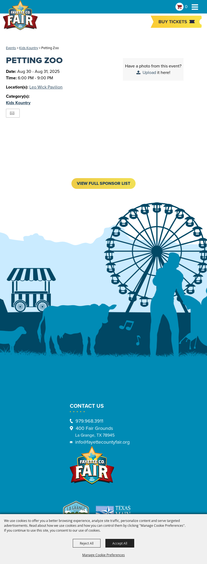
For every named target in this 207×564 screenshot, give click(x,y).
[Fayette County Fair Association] (20, 17)
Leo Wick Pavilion (46, 87)
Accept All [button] (119, 543)
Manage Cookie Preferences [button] (103, 555)
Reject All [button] (87, 543)
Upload (149, 72)
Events (11, 47)
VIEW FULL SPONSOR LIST (103, 183)
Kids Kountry (28, 47)
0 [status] (186, 7)
